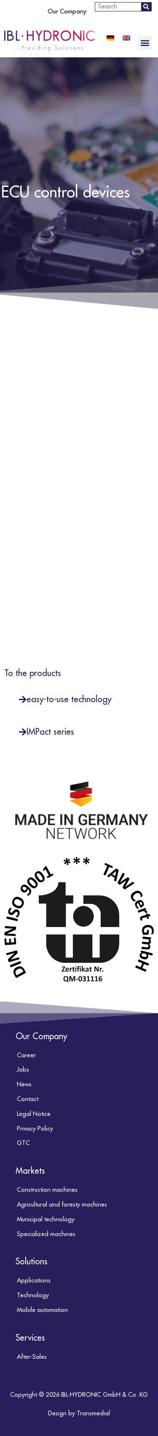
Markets (30, 1171)
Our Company (67, 11)
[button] (145, 43)
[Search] (146, 7)
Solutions (32, 1261)
